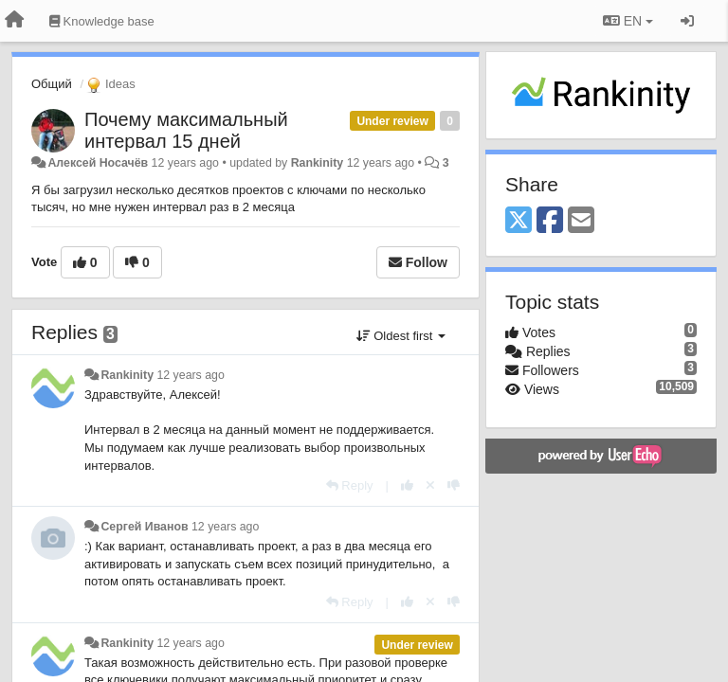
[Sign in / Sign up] (687, 21)
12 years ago (190, 375)
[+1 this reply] (407, 485)
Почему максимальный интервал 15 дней (186, 130)
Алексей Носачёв (97, 163)
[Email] (581, 221)
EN (628, 20)
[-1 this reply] (453, 485)
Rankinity (317, 163)
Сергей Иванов (144, 526)
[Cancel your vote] (430, 485)
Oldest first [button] (401, 336)
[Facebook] (550, 221)
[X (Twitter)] (518, 221)
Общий (51, 84)
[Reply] (349, 485)
